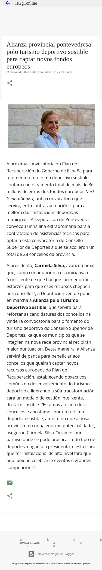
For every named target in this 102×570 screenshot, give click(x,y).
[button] (10, 83)
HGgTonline (26, 3)
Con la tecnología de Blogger (51, 554)
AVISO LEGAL (30, 542)
